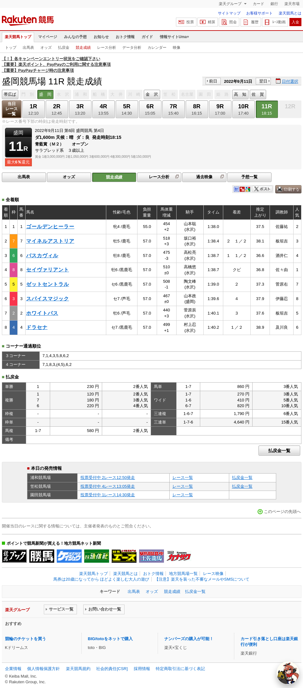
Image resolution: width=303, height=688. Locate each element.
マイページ (47, 37)
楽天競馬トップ (18, 37)
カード (258, 4)
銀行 (274, 4)
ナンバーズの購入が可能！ (188, 638)
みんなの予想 (75, 37)
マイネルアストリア (50, 241)
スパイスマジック (47, 298)
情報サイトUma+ (174, 37)
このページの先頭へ (282, 511)
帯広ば (10, 94)
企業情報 (13, 668)
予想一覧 (249, 176)
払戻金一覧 (279, 450)
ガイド (147, 37)
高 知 (240, 94)
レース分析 (106, 47)
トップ (10, 47)
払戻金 (63, 47)
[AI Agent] (288, 673)
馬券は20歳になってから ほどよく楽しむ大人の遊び (101, 579)
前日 (213, 81)
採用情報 (142, 668)
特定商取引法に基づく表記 (180, 668)
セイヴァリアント (47, 269)
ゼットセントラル (47, 284)
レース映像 (213, 573)
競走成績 (83, 47)
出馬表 (28, 47)
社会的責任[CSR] (112, 668)
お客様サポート (259, 13)
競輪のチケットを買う (25, 638)
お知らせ (101, 37)
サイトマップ (229, 13)
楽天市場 (292, 4)
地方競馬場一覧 (183, 573)
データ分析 (131, 47)
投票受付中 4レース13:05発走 (107, 486)
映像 (176, 47)
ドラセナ (37, 327)
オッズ (46, 47)
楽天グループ (230, 4)
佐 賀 (258, 94)
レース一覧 (182, 477)
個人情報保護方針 (43, 668)
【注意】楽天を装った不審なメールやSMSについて (201, 579)
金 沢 (152, 94)
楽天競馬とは (290, 13)
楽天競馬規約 (78, 668)
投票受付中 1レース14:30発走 (107, 494)
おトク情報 (125, 37)
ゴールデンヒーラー (50, 226)
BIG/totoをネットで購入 (110, 638)
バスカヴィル (42, 255)
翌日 (263, 81)
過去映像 (204, 176)
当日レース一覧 (11, 108)
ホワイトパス (42, 313)
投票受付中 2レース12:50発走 (107, 477)
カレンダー (157, 47)
